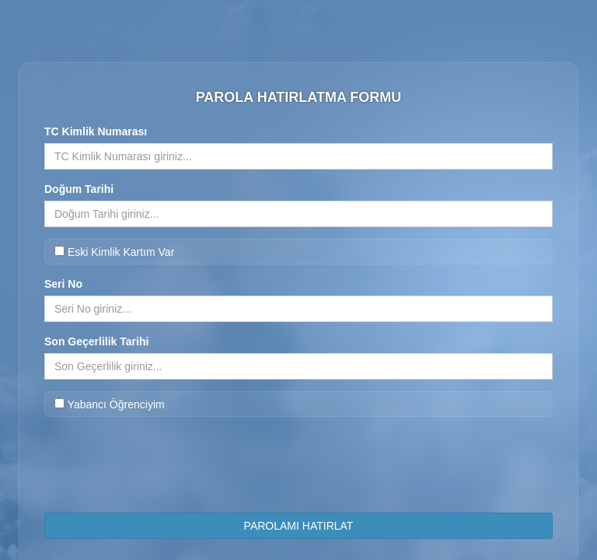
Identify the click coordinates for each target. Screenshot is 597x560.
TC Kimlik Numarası (95, 131)
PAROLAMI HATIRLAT (299, 526)
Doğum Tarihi (78, 189)
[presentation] (298, 470)
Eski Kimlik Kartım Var (114, 252)
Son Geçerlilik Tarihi (96, 341)
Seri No (63, 284)
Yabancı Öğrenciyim (109, 404)
